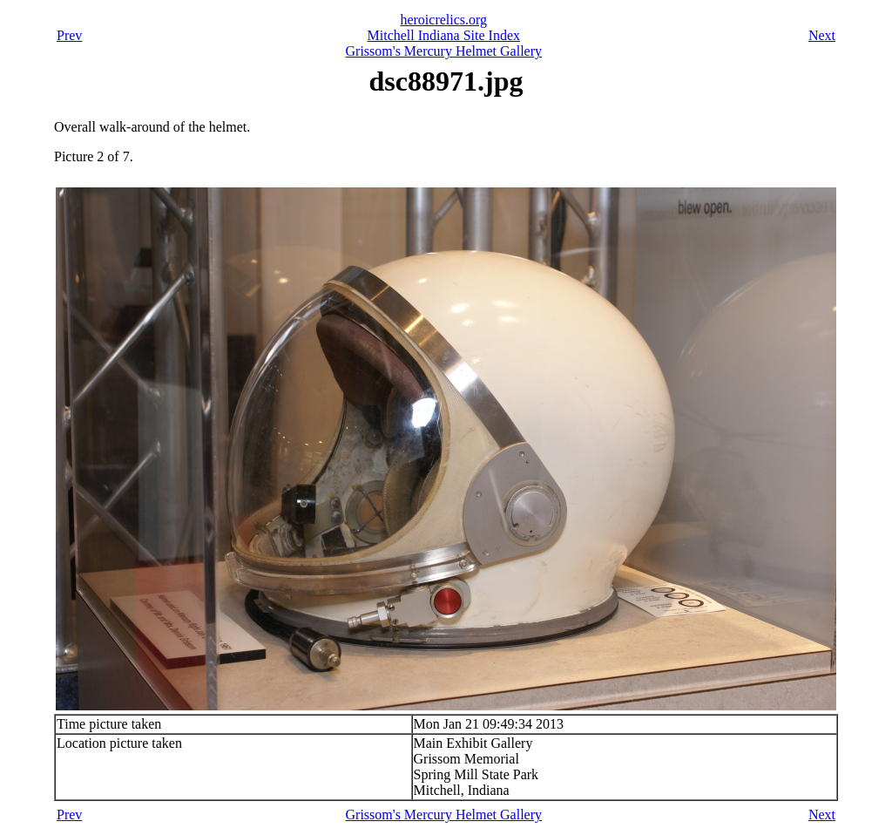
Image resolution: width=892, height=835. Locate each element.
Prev (69, 35)
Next (821, 35)
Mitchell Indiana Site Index (444, 35)
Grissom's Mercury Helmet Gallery (444, 51)
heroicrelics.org (443, 19)
